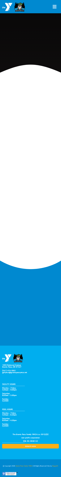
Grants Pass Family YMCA (23, 466)
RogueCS (55, 466)
